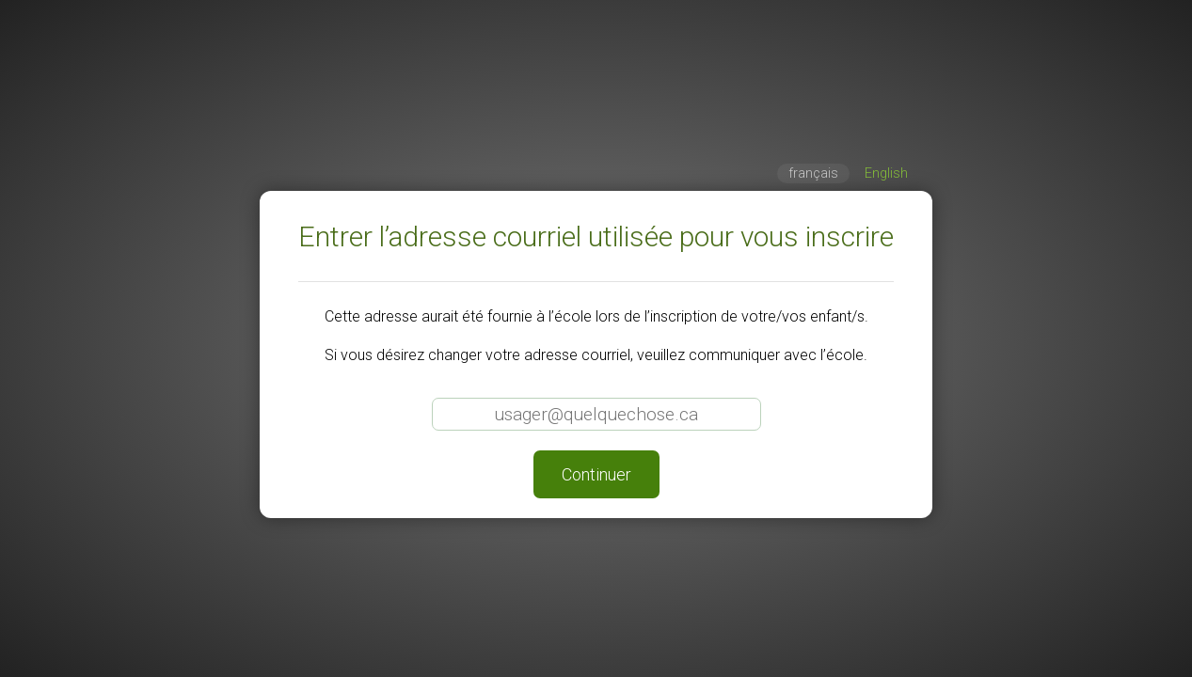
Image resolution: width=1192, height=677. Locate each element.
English (886, 173)
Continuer (596, 474)
